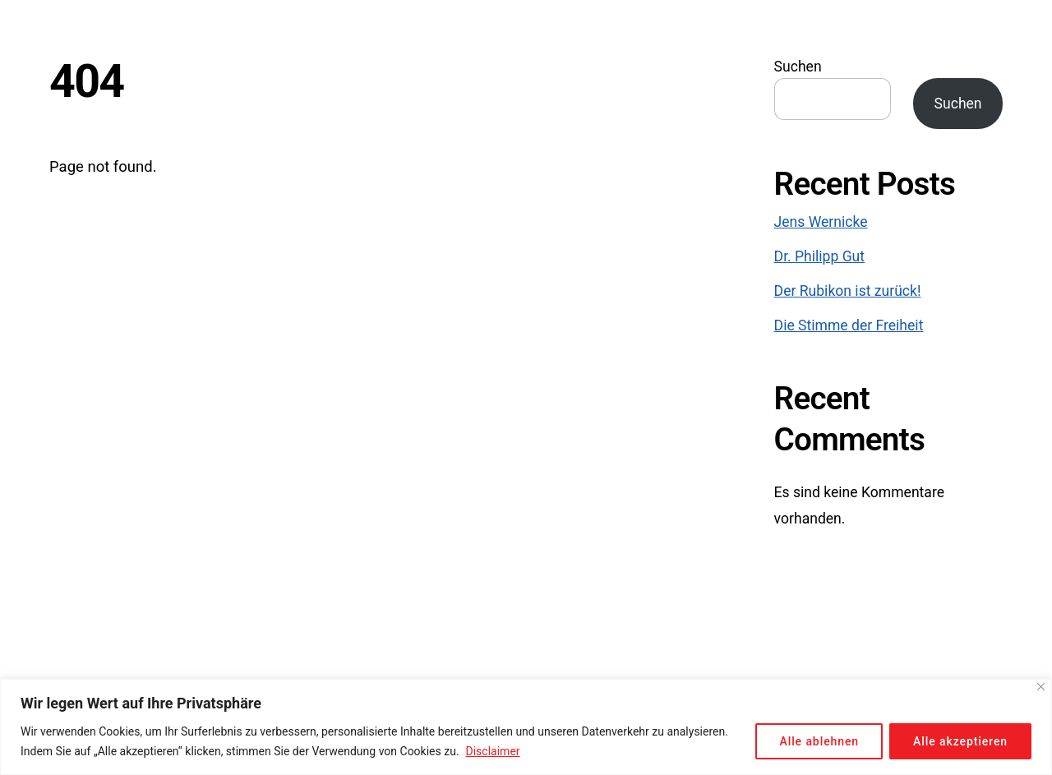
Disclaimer (493, 751)
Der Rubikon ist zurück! (847, 291)
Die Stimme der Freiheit (849, 325)
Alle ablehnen (819, 741)
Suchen (798, 66)
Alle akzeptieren (960, 741)
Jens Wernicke (821, 222)
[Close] (1041, 686)
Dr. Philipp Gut (819, 256)
